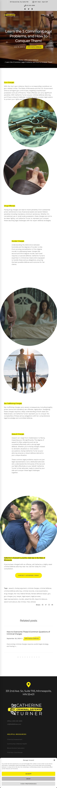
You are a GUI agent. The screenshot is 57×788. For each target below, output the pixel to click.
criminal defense (45, 588)
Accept (29, 774)
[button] (54, 760)
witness (33, 602)
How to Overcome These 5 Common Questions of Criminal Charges (28, 633)
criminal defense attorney (13, 591)
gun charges (8, 596)
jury (14, 596)
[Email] (52, 604)
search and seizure (10, 602)
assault (11, 588)
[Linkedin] (49, 604)
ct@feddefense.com (14, 716)
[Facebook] (42, 604)
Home (21, 60)
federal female (25, 594)
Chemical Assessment (14, 739)
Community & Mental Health (17, 744)
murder (21, 599)
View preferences (28, 784)
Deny (28, 779)
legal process (35, 596)
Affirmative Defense (34, 47)
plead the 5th (29, 599)
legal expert (26, 596)
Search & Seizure (41, 599)
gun (49, 594)
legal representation (11, 599)
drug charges (8, 594)
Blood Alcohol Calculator (16, 748)
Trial (28, 602)
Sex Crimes (22, 602)
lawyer (19, 596)
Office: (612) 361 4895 (14, 713)
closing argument (21, 588)
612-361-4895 (29, 5)
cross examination (41, 591)
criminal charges (33, 588)
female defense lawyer (39, 594)
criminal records (28, 591)
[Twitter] (45, 604)
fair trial (17, 594)
